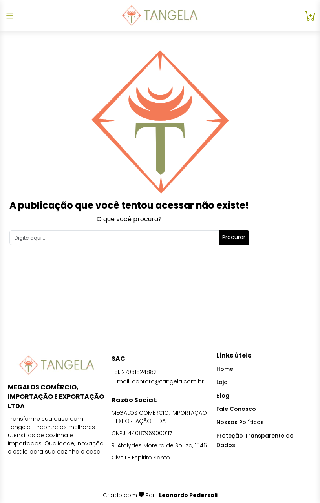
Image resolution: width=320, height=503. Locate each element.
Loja (222, 382)
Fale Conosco (236, 409)
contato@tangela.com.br (168, 381)
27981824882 (139, 372)
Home (224, 369)
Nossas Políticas (240, 422)
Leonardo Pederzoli (188, 495)
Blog (222, 395)
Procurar (233, 237)
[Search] (114, 237)
